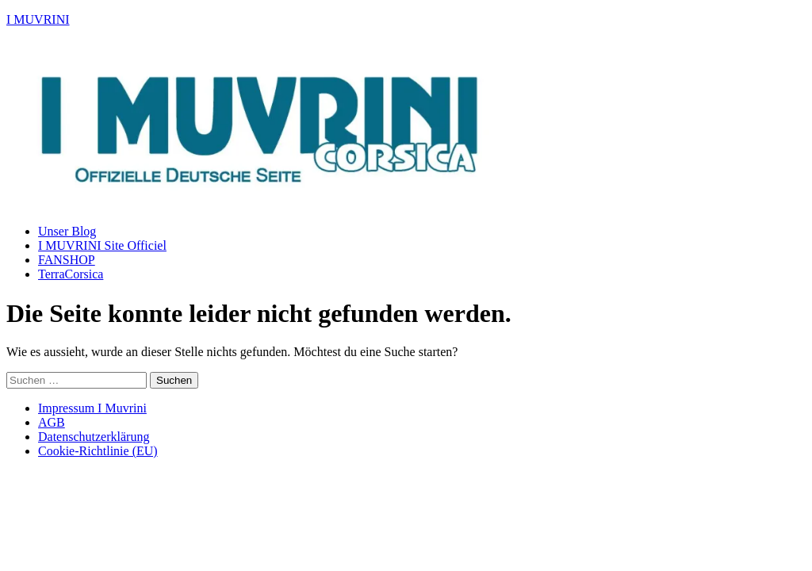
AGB (51, 422)
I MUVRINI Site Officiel (102, 245)
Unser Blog (67, 231)
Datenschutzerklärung (93, 436)
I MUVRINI (38, 19)
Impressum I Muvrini (92, 408)
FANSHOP (66, 259)
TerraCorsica (70, 274)
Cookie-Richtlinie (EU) (98, 451)
